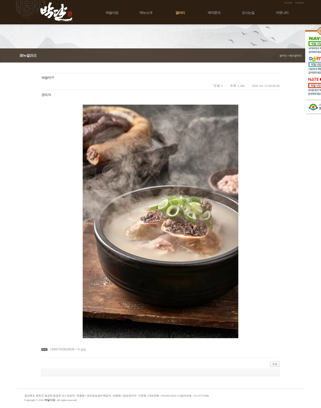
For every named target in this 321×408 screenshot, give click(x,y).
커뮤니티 (282, 13)
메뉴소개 (146, 13)
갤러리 (180, 13)
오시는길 (248, 13)
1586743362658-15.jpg (68, 349)
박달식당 (112, 13)
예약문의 (214, 13)
